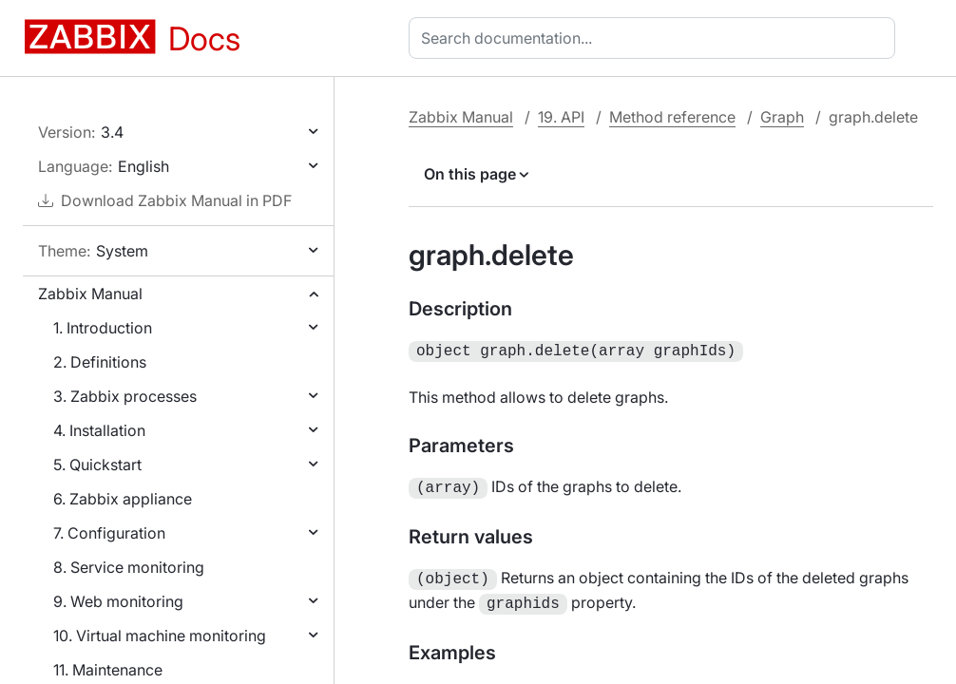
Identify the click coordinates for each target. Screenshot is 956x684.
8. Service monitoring (128, 567)
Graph (782, 116)
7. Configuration (109, 532)
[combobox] (656, 38)
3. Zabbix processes (125, 396)
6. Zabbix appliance (122, 498)
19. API (561, 116)
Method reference (672, 116)
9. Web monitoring (118, 601)
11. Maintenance (108, 669)
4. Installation (99, 430)
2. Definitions (99, 361)
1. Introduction (102, 327)
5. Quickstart (97, 464)
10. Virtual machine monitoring (159, 635)
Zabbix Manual (90, 293)
